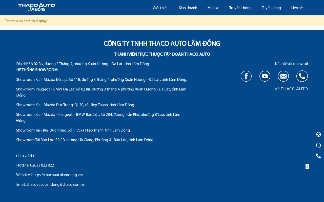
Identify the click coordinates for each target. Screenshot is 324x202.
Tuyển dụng (271, 8)
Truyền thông (240, 8)
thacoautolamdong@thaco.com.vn (56, 185)
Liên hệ (297, 8)
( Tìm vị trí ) (25, 156)
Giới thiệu (161, 8)
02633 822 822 (42, 165)
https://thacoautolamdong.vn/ (57, 175)
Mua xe (213, 8)
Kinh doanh (188, 8)
